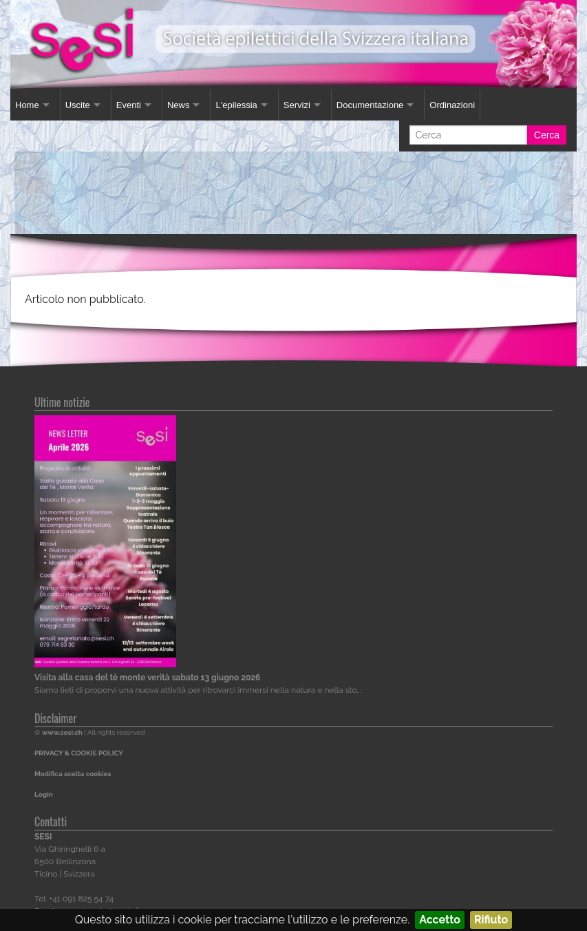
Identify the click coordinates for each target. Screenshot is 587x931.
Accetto (439, 919)
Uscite (77, 105)
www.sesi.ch (62, 732)
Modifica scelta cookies (72, 773)
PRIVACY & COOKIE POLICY (78, 753)
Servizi (297, 105)
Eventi (128, 105)
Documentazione (370, 105)
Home (27, 105)
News (178, 105)
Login (43, 794)
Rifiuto (491, 919)
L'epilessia (236, 105)
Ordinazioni (452, 105)
